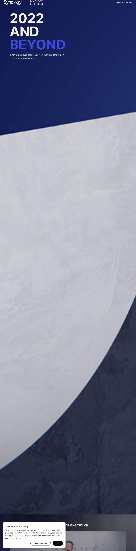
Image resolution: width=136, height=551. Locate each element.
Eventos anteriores (124, 2)
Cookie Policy (29, 535)
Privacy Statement (12, 535)
